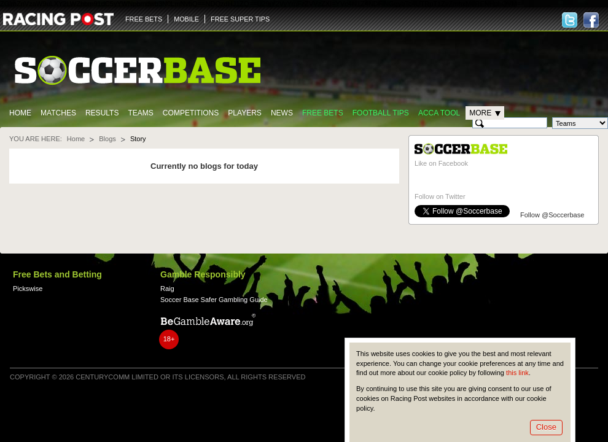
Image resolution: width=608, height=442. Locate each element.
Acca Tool (439, 113)
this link (517, 372)
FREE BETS (143, 19)
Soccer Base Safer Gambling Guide (214, 299)
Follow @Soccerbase (552, 215)
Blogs (107, 138)
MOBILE (186, 19)
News (282, 113)
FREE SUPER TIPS (240, 19)
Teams (140, 113)
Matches (58, 113)
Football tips (381, 113)
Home (20, 113)
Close (546, 427)
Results (102, 113)
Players (245, 113)
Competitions (191, 113)
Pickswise (27, 288)
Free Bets (322, 113)
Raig (167, 288)
